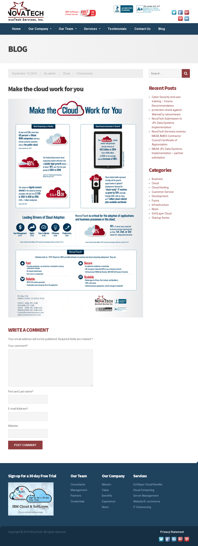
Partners (76, 495)
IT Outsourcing (142, 507)
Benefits (107, 495)
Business (157, 179)
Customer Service (163, 191)
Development (160, 196)
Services (90, 29)
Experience (108, 501)
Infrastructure (160, 204)
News (155, 209)
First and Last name (20, 391)
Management (79, 490)
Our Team (66, 29)
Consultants (78, 484)
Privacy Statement (172, 531)
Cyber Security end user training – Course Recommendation (166, 101)
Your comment (18, 345)
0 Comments (85, 73)
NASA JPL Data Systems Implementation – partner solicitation (167, 153)
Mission (106, 484)
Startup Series (160, 217)
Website (13, 425)
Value (105, 490)
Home (16, 29)
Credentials (77, 501)
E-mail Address (18, 408)
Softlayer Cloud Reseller (148, 484)
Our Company (38, 29)
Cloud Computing (143, 490)
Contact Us (142, 29)
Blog (161, 29)
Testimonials (117, 29)
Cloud (66, 73)
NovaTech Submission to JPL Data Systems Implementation (167, 123)
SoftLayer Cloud (162, 213)
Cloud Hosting (160, 187)
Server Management (146, 495)
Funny (155, 200)
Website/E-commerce (146, 501)
